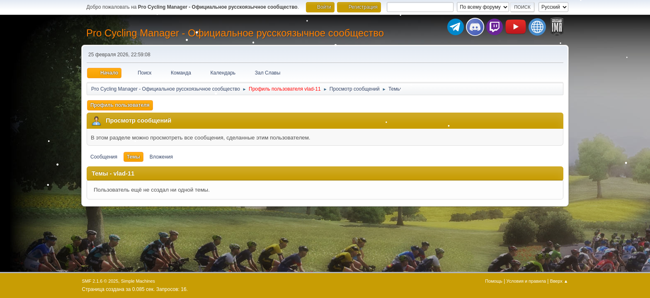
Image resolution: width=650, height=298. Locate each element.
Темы (133, 157)
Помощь (493, 281)
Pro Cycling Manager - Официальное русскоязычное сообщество (235, 32)
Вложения (161, 157)
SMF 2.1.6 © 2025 (100, 281)
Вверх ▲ (559, 281)
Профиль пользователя (120, 105)
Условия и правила (526, 281)
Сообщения (103, 157)
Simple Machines (138, 281)
